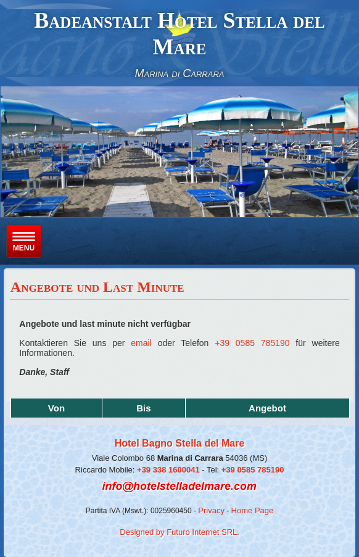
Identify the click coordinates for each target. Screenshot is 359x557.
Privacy (211, 510)
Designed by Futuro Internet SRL (178, 532)
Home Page (252, 510)
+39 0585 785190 (252, 343)
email (141, 343)
